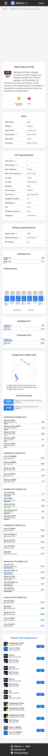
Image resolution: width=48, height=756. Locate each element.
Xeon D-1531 (9, 565)
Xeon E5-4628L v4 (11, 582)
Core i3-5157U (9, 546)
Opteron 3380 (9, 420)
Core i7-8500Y (9, 618)
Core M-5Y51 (9, 588)
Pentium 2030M (10, 480)
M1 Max (12, 667)
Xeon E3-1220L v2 (11, 570)
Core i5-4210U (9, 624)
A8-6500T (7, 552)
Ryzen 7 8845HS (15, 727)
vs (40, 646)
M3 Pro (12, 679)
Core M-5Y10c (9, 492)
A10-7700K (8, 498)
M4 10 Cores (14, 660)
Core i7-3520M (9, 528)
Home (5, 9)
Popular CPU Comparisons (24, 637)
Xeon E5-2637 (9, 601)
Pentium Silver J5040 (12, 426)
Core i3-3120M (9, 474)
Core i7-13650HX (15, 732)
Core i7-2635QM (10, 456)
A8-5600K (7, 606)
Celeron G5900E (10, 462)
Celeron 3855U (9, 444)
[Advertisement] (24, 35)
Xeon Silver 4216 (10, 510)
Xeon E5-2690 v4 (10, 534)
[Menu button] (6, 3)
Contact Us (19, 749)
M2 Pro (12, 655)
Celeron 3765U (9, 438)
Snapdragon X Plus (16, 643)
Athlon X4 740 (9, 432)
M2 (10, 691)
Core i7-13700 (14, 648)
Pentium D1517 (10, 516)
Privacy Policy (21, 753)
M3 (10, 696)
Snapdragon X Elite (16, 708)
